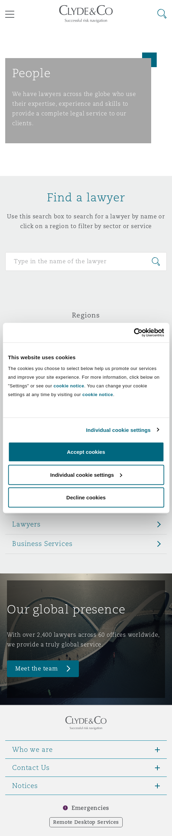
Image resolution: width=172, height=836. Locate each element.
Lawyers (26, 524)
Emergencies (90, 808)
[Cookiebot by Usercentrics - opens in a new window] (133, 332)
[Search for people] (86, 261)
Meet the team (36, 668)
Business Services (42, 543)
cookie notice (69, 385)
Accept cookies (86, 452)
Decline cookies (86, 497)
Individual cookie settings (118, 430)
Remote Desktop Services (86, 822)
